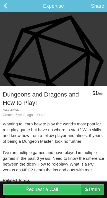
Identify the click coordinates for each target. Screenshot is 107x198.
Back (11, 6)
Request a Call (64, 189)
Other (41, 115)
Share (97, 6)
